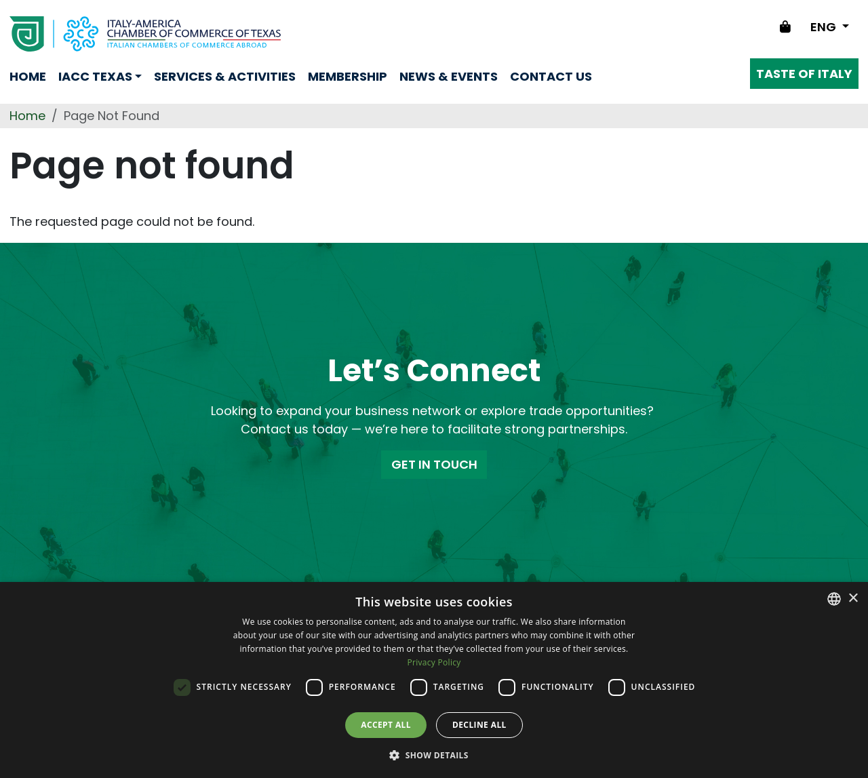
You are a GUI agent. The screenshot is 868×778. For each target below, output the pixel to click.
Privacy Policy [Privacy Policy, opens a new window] (433, 662)
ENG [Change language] (824, 26)
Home (27, 76)
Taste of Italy (804, 73)
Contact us (551, 76)
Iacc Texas (95, 76)
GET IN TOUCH (434, 464)
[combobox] (834, 599)
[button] (434, 755)
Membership (347, 76)
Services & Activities (225, 76)
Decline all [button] (479, 725)
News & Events (448, 76)
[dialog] (434, 680)
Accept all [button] (386, 725)
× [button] (853, 599)
